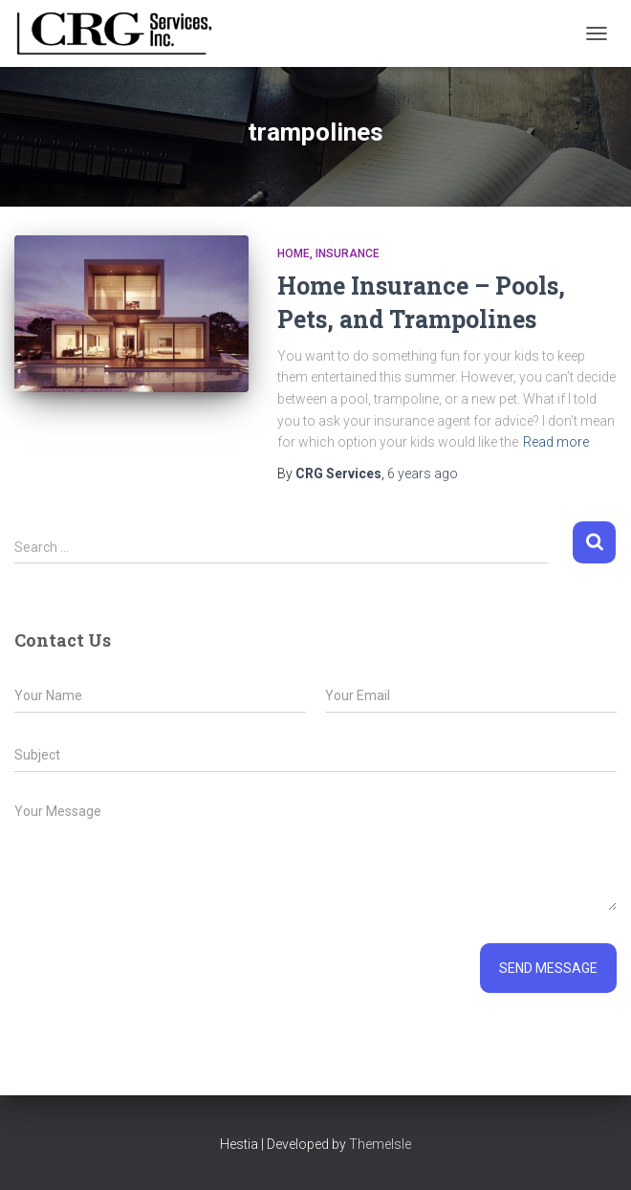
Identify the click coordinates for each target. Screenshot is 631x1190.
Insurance (348, 253)
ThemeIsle (380, 1144)
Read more (556, 442)
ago (422, 473)
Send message (548, 968)
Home (293, 253)
